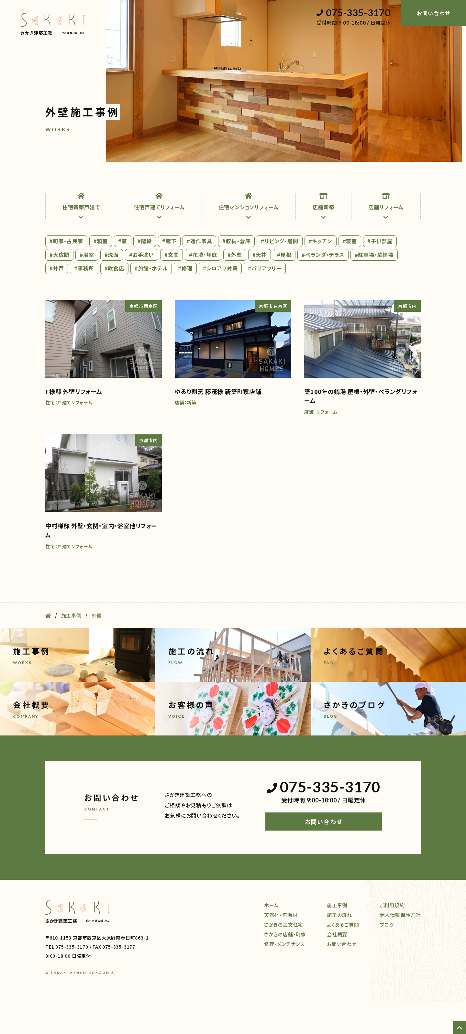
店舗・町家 (168, 179)
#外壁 (234, 287)
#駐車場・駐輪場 (374, 287)
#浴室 (87, 287)
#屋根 (284, 287)
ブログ (413, 179)
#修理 (185, 300)
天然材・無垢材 (91, 179)
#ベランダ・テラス (323, 287)
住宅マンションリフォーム (249, 238)
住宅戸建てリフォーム (159, 238)
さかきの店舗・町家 (285, 966)
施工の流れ (296, 179)
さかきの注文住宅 (283, 956)
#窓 (122, 273)
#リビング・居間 (279, 273)
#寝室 (350, 273)
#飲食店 (114, 300)
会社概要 (379, 179)
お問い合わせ (324, 854)
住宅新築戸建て (81, 238)
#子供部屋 (380, 273)
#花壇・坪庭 (203, 287)
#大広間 (59, 287)
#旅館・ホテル (151, 300)
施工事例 (259, 179)
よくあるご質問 (343, 956)
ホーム (53, 179)
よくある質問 (338, 179)
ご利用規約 (392, 937)
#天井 (259, 287)
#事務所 (84, 300)
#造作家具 (199, 273)
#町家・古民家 (66, 273)
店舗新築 (323, 238)
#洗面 (112, 287)
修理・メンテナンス (214, 179)
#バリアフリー (265, 300)
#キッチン (320, 273)
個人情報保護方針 (400, 947)
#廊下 (169, 273)
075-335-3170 (353, 13)
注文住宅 (132, 179)
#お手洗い (141, 287)
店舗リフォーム (385, 238)
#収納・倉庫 (236, 273)
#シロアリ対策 (220, 300)
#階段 (145, 273)
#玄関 (171, 287)
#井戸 (57, 300)
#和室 (101, 273)
